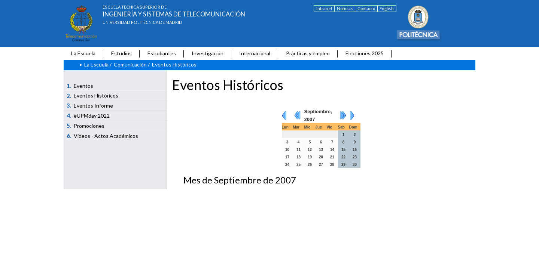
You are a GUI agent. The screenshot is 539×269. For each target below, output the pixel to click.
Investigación (207, 53)
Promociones (86, 125)
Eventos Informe (90, 105)
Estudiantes (161, 53)
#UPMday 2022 (88, 115)
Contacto (366, 8)
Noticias (345, 8)
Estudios (121, 53)
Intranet (324, 8)
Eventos (80, 85)
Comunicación (130, 64)
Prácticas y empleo (308, 53)
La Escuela (83, 53)
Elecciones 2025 (364, 53)
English (387, 8)
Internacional (254, 53)
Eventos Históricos (93, 95)
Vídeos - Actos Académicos (102, 135)
